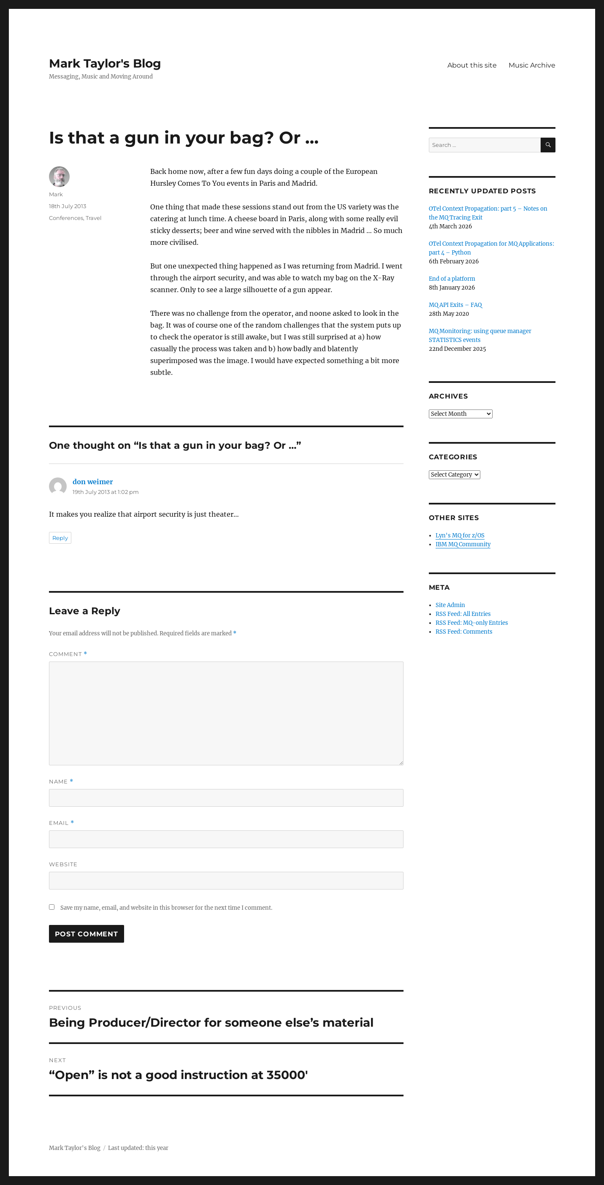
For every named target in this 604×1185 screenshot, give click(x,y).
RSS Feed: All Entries (463, 614)
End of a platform (452, 278)
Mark (56, 194)
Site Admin (450, 605)
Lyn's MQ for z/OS (460, 535)
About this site (472, 65)
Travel (94, 217)
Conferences (66, 217)
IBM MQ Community (463, 544)
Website (63, 864)
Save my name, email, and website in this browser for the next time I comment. (166, 907)
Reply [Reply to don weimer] (60, 537)
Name (61, 781)
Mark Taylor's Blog (105, 63)
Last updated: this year (138, 1148)
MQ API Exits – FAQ (455, 305)
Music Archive (532, 65)
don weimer (93, 481)
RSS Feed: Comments (464, 631)
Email (61, 823)
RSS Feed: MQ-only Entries (472, 622)
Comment (68, 654)
